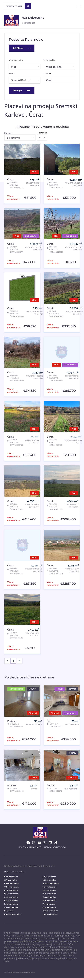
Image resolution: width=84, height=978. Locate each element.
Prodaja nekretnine (12, 914)
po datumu (13, 137)
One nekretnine (49, 907)
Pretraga (21, 90)
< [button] (7, 661)
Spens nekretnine (11, 894)
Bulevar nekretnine (51, 883)
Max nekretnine (49, 900)
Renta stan (9, 911)
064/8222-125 (28, 23)
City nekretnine (49, 877)
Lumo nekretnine (50, 914)
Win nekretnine (49, 894)
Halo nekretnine (49, 887)
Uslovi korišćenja (55, 847)
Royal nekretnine (11, 883)
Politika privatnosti (30, 847)
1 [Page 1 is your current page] (13, 661)
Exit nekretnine (49, 897)
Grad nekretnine (11, 877)
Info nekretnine (49, 880)
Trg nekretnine (49, 904)
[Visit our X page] (45, 842)
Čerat (49, 80)
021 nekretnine (10, 880)
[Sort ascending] (39, 137)
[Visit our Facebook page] (28, 842)
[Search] (28, 6)
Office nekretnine (11, 887)
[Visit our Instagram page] (33, 842)
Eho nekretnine (49, 890)
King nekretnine (11, 904)
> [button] (19, 661)
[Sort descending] (44, 137)
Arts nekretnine (11, 907)
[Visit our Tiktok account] (56, 842)
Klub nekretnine (11, 890)
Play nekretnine (11, 900)
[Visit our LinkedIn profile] (50, 842)
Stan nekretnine (11, 897)
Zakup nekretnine (50, 911)
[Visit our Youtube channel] (39, 842)
